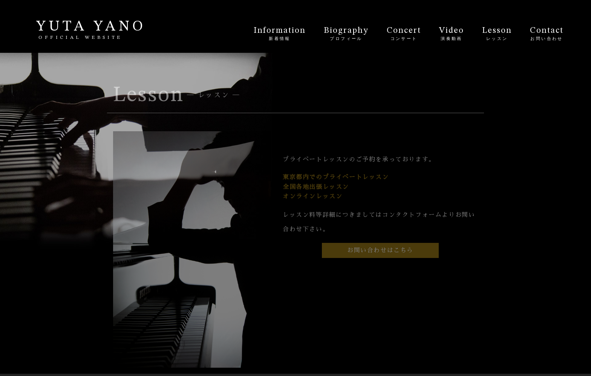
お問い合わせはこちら (380, 250)
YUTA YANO (91, 30)
